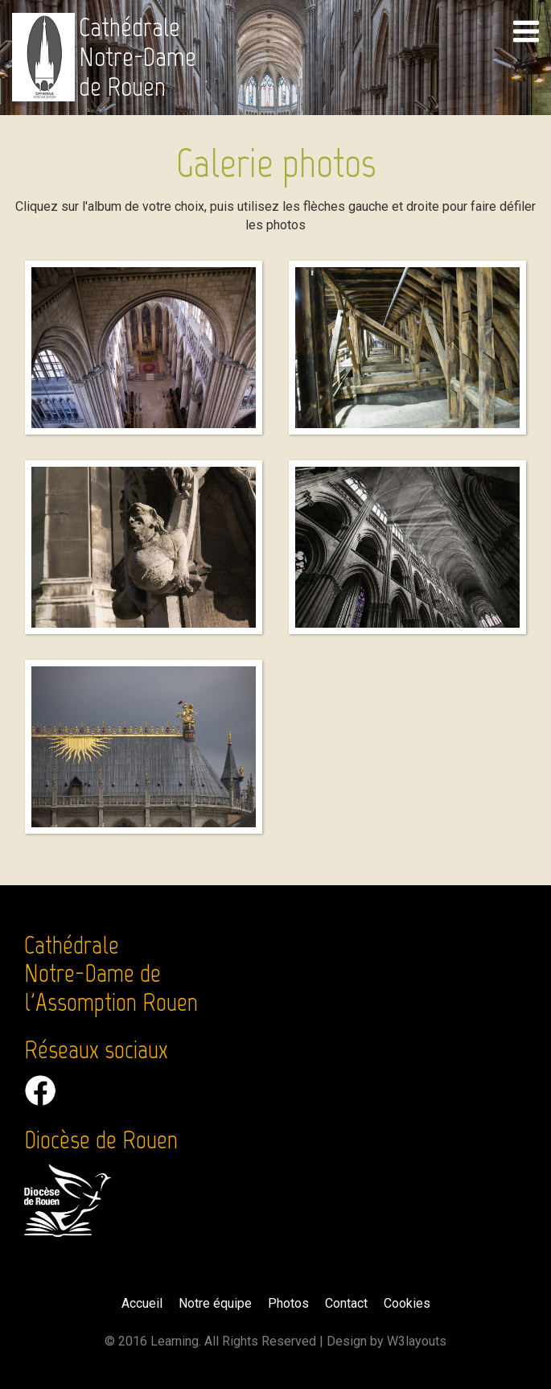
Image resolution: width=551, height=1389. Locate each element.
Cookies (407, 1303)
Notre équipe (215, 1303)
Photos (288, 1303)
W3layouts (416, 1341)
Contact (346, 1303)
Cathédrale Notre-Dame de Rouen (137, 57)
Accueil (141, 1303)
